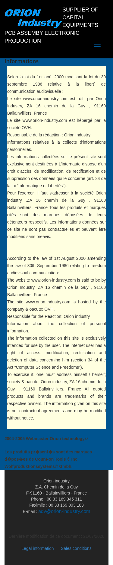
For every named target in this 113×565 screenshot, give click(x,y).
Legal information (37, 548)
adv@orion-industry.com (64, 511)
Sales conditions (76, 548)
